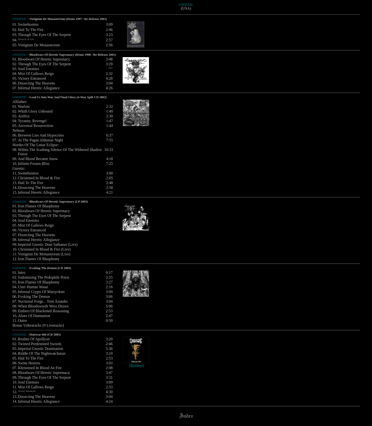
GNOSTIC (186, 4)
